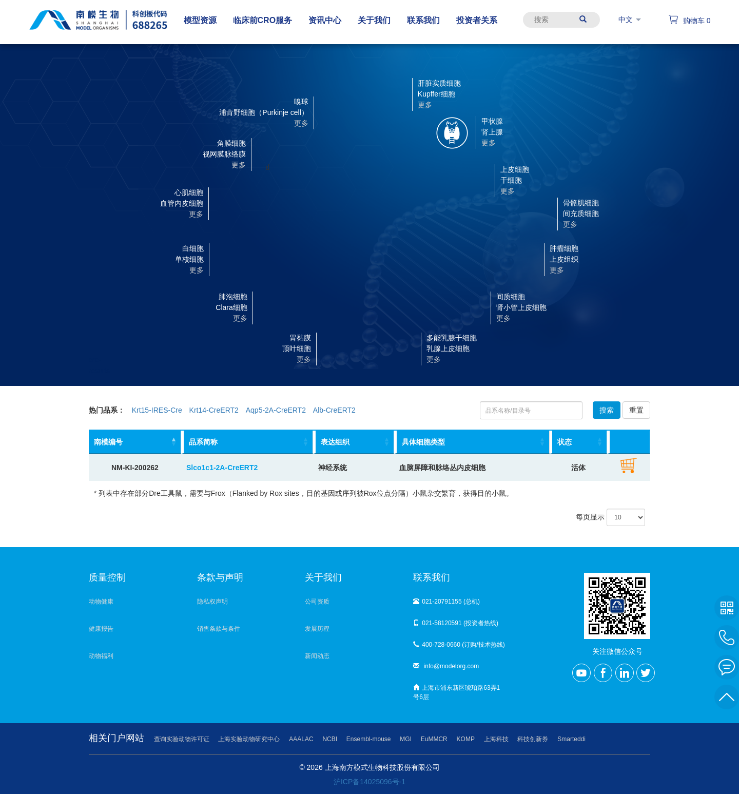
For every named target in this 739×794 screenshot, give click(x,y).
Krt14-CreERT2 (214, 410)
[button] (341, 348)
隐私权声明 (212, 601)
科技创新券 (532, 739)
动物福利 (101, 656)
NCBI (329, 739)
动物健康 (101, 601)
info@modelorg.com (446, 666)
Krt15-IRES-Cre (157, 410)
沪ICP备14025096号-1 (369, 782)
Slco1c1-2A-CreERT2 (222, 467)
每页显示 (610, 517)
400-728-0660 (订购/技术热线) (458, 644)
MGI (406, 739)
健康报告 (101, 628)
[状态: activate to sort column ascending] (579, 442)
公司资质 (317, 601)
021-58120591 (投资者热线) (455, 623)
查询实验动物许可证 (181, 739)
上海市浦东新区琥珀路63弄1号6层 (456, 692)
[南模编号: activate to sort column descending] (135, 442)
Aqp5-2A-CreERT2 (276, 410)
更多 (304, 359)
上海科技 (496, 739)
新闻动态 (317, 656)
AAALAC (301, 739)
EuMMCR (434, 739)
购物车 (689, 20)
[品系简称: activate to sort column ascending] (247, 442)
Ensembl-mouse (368, 739)
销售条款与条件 (218, 628)
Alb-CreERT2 (334, 410)
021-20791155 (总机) (446, 601)
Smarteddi (571, 739)
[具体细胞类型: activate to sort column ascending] (472, 442)
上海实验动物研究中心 (249, 739)
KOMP (466, 739)
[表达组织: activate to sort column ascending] (353, 442)
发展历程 (317, 628)
